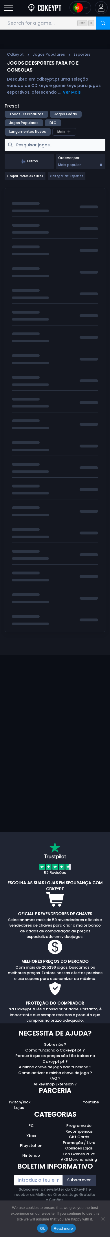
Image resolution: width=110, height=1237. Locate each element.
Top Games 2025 (79, 1154)
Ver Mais (72, 92)
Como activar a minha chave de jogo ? (55, 1073)
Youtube (91, 1102)
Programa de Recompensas (79, 1128)
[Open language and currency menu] (80, 7)
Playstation (31, 1145)
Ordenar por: (69, 157)
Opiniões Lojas (79, 1148)
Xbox (31, 1135)
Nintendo (31, 1155)
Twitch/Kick (19, 1102)
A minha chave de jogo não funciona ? (55, 1067)
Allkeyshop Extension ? (55, 1084)
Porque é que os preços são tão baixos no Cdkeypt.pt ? (55, 1058)
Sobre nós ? (55, 1044)
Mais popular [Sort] (80, 164)
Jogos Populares (48, 54)
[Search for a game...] (55, 23)
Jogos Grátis (65, 114)
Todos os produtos (26, 114)
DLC (53, 122)
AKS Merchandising (79, 1159)
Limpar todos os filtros (25, 176)
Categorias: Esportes (66, 176)
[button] (101, 7)
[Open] (8, 7)
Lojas (19, 1107)
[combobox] (80, 161)
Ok (42, 1228)
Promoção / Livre (79, 1142)
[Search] (103, 23)
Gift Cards (79, 1137)
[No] (103, 1219)
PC (31, 1125)
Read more (63, 1228)
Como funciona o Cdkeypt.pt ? (55, 1050)
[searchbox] (55, 145)
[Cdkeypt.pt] (44, 7)
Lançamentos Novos (27, 131)
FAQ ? (55, 1078)
